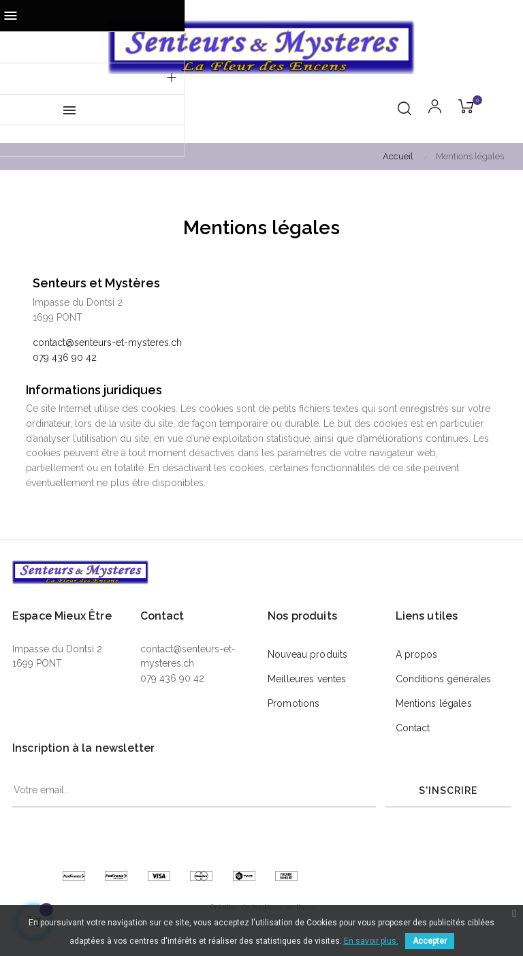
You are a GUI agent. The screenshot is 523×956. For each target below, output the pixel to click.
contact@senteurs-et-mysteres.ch (107, 342)
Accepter (430, 941)
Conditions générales (444, 678)
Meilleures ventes (307, 678)
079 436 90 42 (65, 357)
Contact (413, 727)
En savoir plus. (371, 941)
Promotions (293, 703)
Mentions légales (434, 703)
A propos (417, 654)
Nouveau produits (307, 654)
